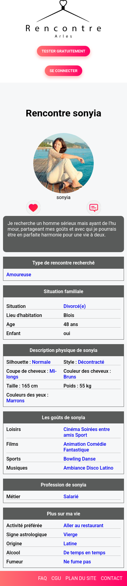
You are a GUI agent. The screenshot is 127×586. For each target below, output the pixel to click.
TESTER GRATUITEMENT (64, 51)
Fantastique (76, 450)
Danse (89, 459)
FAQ (42, 578)
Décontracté (91, 362)
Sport (81, 435)
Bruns (69, 377)
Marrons (15, 401)
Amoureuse (18, 274)
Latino (106, 468)
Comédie (96, 444)
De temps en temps (84, 553)
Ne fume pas (77, 562)
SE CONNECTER (63, 70)
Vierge (70, 534)
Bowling (72, 459)
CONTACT (111, 578)
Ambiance (74, 468)
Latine (70, 543)
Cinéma (71, 429)
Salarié (70, 496)
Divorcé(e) (74, 306)
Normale (41, 362)
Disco (92, 468)
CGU (56, 578)
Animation (74, 444)
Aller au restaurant (83, 525)
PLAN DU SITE (81, 578)
